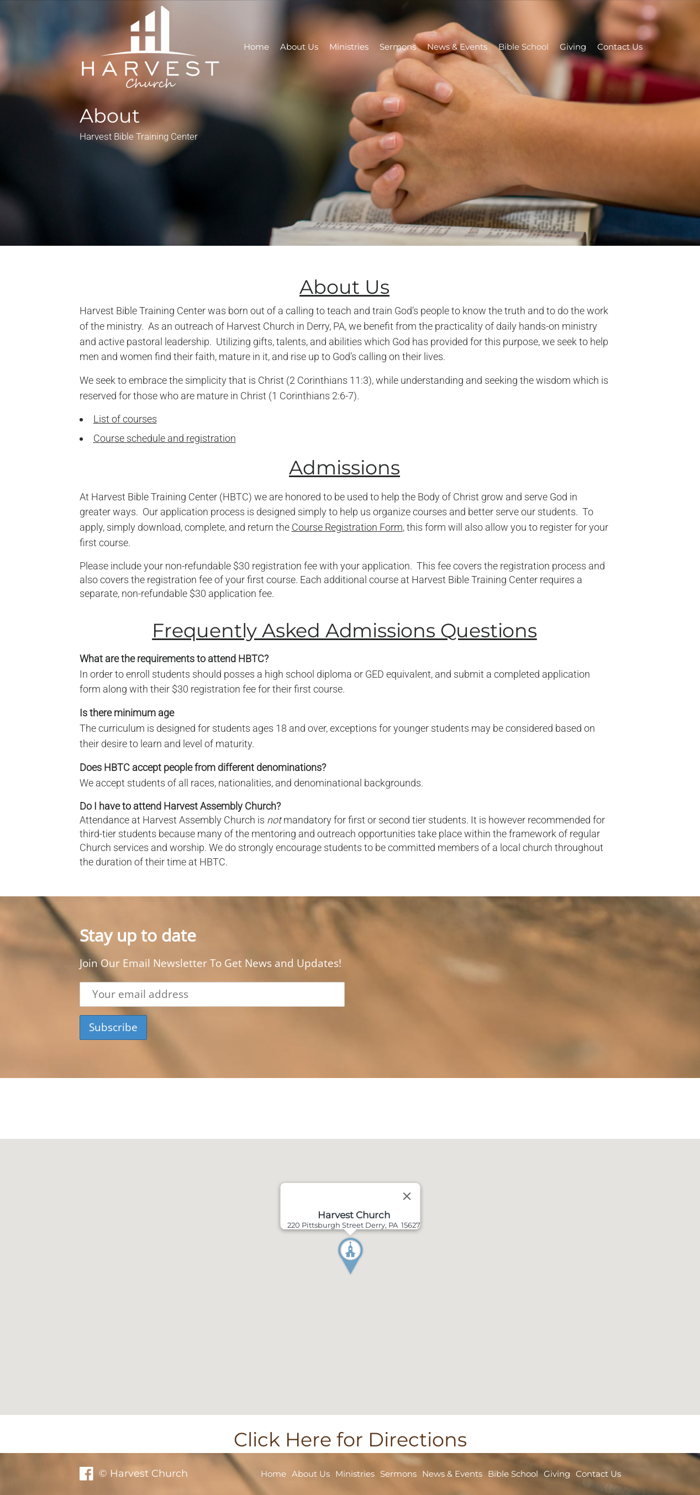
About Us (299, 46)
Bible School (523, 46)
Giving (573, 46)
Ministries (349, 46)
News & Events (457, 46)
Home (256, 46)
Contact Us (620, 46)
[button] (370, 1276)
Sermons (398, 46)
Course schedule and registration (164, 438)
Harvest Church (262, 326)
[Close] (406, 1196)
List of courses (125, 419)
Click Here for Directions (350, 1439)
